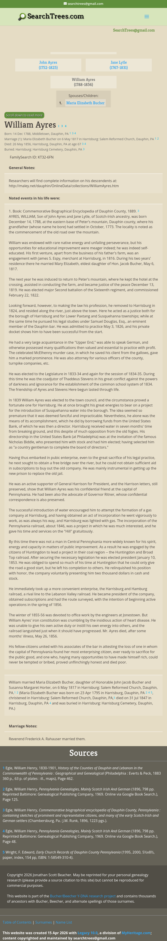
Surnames (43, 922)
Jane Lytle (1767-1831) (119, 65)
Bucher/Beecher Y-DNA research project (83, 896)
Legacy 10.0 (88, 932)
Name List (64, 922)
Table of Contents (17, 922)
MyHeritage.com (136, 932)
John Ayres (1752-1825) (48, 65)
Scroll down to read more (24, 115)
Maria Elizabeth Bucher (85, 102)
